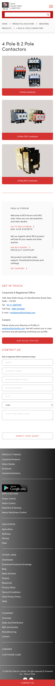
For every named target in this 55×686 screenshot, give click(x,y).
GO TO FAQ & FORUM (21, 226)
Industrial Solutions (11, 473)
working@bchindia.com (13, 328)
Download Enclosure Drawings (17, 564)
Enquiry (5, 578)
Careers (7, 648)
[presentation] (22, 427)
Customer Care (11, 654)
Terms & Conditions (11, 591)
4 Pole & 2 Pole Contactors (29, 28)
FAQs (4, 601)
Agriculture (7, 529)
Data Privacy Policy (11, 596)
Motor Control (8, 503)
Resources (7, 582)
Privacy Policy (8, 587)
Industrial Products (11, 459)
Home (4, 24)
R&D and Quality (10, 627)
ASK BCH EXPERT (19, 247)
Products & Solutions (23, 24)
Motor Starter (8, 463)
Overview (6, 617)
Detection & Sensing (11, 507)
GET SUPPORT (18, 268)
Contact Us (27, 682)
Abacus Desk (29, 673)
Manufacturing (9, 631)
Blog (4, 568)
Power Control (9, 498)
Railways (6, 533)
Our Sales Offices (28, 340)
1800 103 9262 (18, 308)
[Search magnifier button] (48, 14)
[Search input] (26, 14)
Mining (5, 538)
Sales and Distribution (12, 622)
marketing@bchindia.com (22, 312)
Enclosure (6, 468)
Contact (6, 636)
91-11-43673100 (14, 304)
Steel (4, 542)
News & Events (9, 573)
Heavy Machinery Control (14, 512)
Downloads (7, 559)
